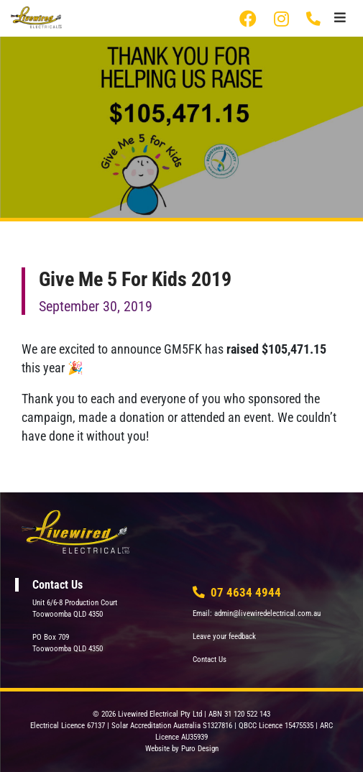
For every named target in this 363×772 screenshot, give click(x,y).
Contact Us (209, 659)
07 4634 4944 (314, 19)
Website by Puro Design (182, 748)
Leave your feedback (224, 636)
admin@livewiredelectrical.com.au (267, 613)
